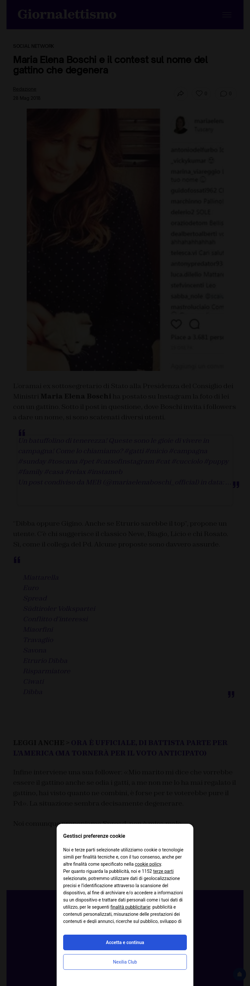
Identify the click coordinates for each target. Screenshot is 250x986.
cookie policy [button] (148, 864)
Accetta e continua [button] (125, 942)
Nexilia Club (125, 962)
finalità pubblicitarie (130, 907)
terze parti (163, 871)
